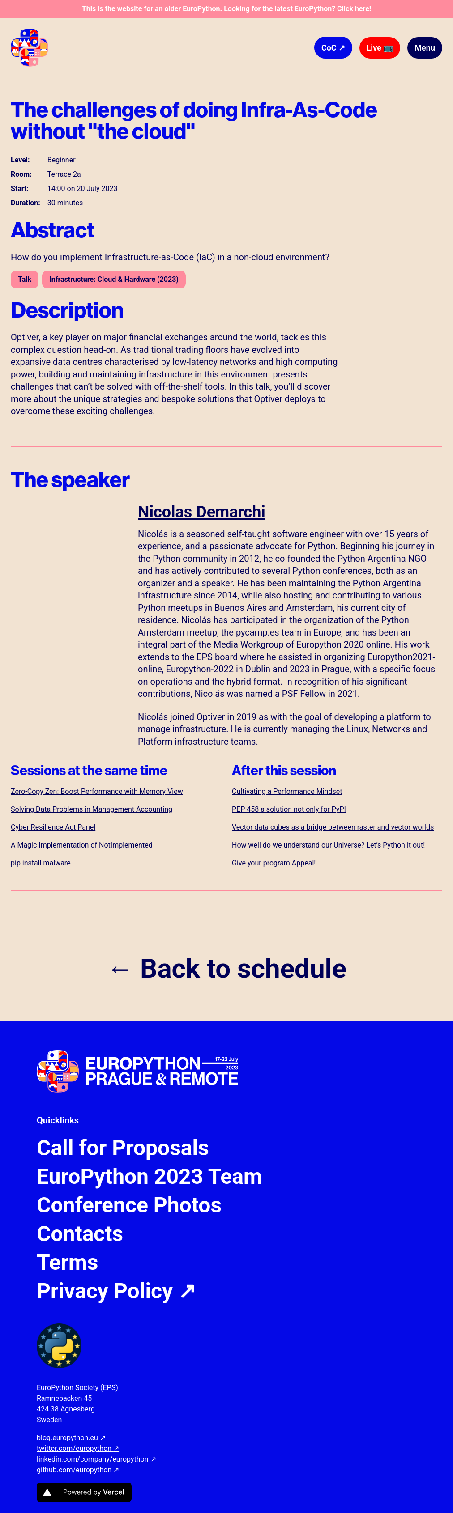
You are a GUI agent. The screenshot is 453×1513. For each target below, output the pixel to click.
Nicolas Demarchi (201, 512)
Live (380, 47)
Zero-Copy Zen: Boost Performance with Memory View (97, 791)
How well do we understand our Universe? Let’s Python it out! (328, 845)
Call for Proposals (123, 1148)
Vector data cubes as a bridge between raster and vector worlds (333, 827)
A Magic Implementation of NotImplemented (82, 845)
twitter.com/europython (78, 1448)
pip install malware (41, 863)
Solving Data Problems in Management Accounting (91, 809)
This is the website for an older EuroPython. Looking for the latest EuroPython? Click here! (226, 8)
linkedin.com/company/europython (96, 1459)
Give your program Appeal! (274, 863)
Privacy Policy (116, 1291)
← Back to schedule (226, 968)
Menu (425, 47)
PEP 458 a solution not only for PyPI (289, 809)
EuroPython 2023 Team (149, 1176)
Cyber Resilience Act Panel (53, 827)
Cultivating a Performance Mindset (287, 791)
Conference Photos (129, 1205)
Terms (67, 1262)
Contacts (80, 1234)
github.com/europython (78, 1470)
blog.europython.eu (71, 1437)
